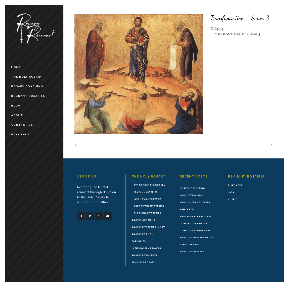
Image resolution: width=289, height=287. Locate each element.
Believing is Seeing (192, 188)
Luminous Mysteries (147, 199)
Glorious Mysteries (147, 213)
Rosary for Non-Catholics (143, 237)
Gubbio (233, 199)
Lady (231, 192)
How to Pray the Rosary (148, 185)
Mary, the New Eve (192, 251)
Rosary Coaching (143, 220)
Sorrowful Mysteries (149, 206)
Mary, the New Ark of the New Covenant (197, 240)
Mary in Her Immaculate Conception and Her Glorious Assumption (196, 223)
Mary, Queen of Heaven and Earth (195, 205)
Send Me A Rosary (143, 262)
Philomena (235, 185)
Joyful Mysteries (146, 192)
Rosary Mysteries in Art (148, 227)
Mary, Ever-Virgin (192, 195)
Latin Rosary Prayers (146, 248)
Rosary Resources (144, 255)
